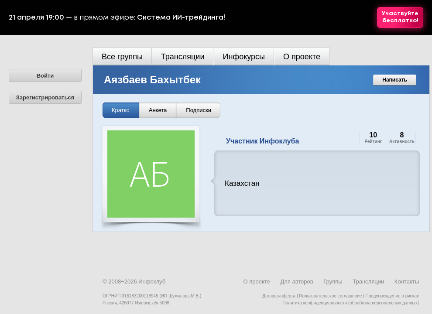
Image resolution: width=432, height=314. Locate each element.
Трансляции (183, 56)
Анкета (158, 110)
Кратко (121, 110)
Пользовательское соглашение (330, 296)
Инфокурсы (244, 56)
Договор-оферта (278, 296)
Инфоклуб (151, 281)
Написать (394, 80)
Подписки (198, 110)
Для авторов (296, 281)
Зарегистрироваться (45, 97)
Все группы (122, 56)
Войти (45, 75)
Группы (332, 281)
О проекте (301, 56)
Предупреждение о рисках (392, 296)
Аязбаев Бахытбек (152, 79)
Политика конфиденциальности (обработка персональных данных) (351, 302)
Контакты (406, 281)
